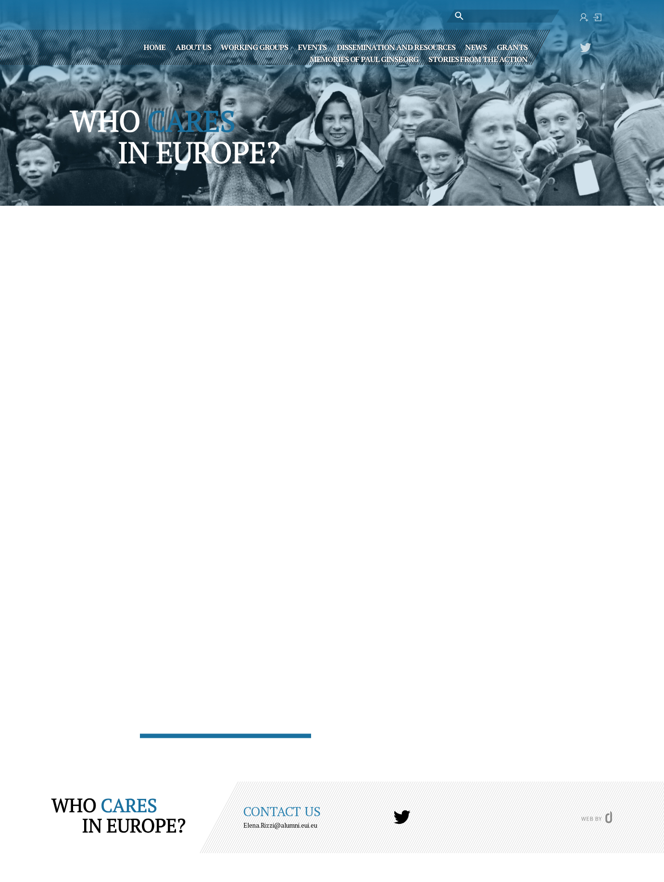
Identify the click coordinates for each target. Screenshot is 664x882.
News (476, 46)
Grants (512, 46)
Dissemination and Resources (396, 46)
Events (312, 46)
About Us (193, 46)
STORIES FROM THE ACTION (477, 58)
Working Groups (254, 46)
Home (154, 46)
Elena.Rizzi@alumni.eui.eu (280, 825)
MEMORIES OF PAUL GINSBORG (364, 58)
